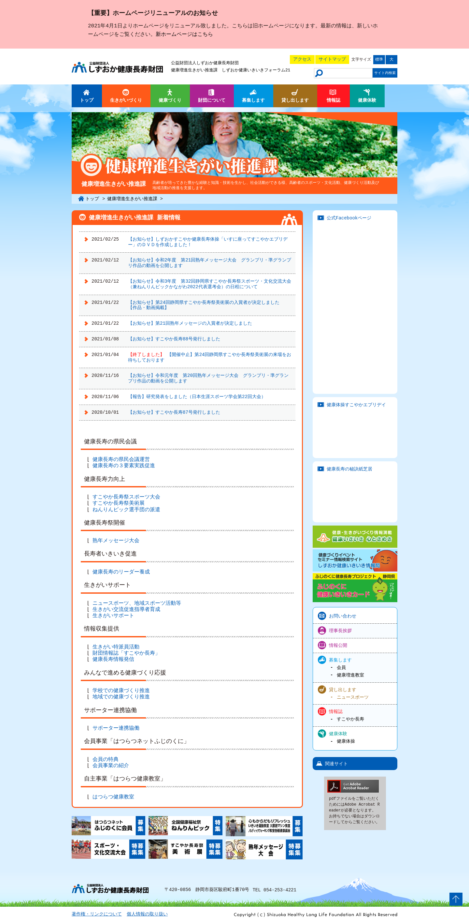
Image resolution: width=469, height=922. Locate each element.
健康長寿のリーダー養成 (122, 572)
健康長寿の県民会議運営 (122, 459)
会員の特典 (107, 759)
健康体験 (338, 733)
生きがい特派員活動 (117, 647)
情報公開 (338, 645)
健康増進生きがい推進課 (194, 70)
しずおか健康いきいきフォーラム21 (256, 70)
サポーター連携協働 (117, 728)
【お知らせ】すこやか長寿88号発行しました (174, 339)
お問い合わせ (342, 616)
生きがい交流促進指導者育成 (128, 609)
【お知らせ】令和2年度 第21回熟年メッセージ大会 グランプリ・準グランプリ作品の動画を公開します (209, 263)
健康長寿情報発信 (114, 659)
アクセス (302, 59)
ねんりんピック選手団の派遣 (128, 509)
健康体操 (346, 741)
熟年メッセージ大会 (117, 540)
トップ (92, 199)
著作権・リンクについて (97, 914)
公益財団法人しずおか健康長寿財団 (205, 63)
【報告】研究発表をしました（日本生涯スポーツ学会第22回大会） (197, 397)
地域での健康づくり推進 (122, 697)
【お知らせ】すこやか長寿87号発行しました (174, 412)
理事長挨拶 (340, 630)
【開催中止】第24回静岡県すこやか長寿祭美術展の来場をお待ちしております (209, 357)
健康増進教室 (350, 675)
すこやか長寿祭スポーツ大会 (128, 497)
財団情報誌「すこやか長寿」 (128, 653)
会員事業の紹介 (112, 765)
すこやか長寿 (350, 719)
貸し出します (342, 689)
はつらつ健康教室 (114, 797)
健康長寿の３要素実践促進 (125, 465)
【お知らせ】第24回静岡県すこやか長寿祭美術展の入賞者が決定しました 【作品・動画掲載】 (206, 305)
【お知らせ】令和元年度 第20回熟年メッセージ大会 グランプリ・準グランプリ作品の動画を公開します (208, 378)
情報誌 (336, 711)
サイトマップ (332, 59)
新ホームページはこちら (184, 34)
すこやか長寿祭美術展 (120, 503)
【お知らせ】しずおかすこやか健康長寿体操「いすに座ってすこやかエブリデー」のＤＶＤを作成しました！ (208, 242)
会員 (341, 667)
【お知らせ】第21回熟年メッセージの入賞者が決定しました (190, 323)
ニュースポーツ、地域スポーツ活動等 (138, 603)
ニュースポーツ (353, 697)
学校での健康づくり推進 (122, 690)
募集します (340, 660)
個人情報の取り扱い (147, 914)
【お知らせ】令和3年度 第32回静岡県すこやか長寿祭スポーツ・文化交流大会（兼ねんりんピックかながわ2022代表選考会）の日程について (209, 284)
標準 (379, 59)
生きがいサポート (114, 615)
